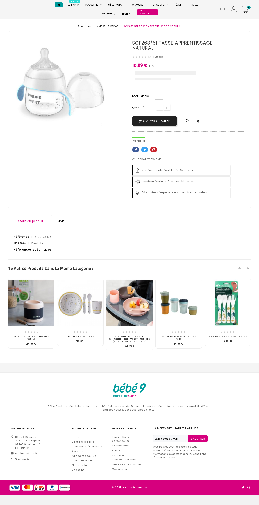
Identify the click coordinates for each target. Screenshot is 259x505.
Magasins (78, 480)
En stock (20, 253)
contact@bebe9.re (27, 463)
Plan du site (79, 475)
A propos (78, 461)
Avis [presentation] (61, 231)
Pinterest (153, 159)
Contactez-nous (82, 471)
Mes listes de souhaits (127, 474)
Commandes (120, 456)
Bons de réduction (124, 470)
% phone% (22, 469)
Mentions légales (83, 452)
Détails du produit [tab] (29, 231)
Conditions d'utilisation (87, 457)
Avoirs (116, 460)
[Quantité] (152, 117)
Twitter (144, 159)
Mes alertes (120, 479)
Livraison (77, 447)
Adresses (118, 465)
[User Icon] (234, 14)
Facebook (135, 159)
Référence (22, 247)
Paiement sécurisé (84, 466)
